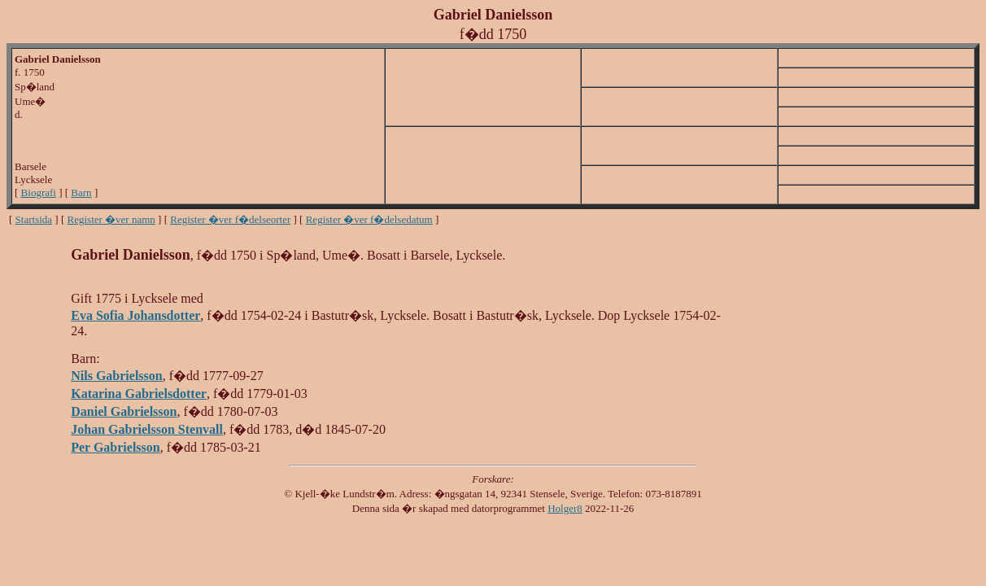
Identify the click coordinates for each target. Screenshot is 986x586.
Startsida (34, 219)
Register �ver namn (111, 219)
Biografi (38, 192)
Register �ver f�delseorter (230, 219)
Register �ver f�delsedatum (369, 219)
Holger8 (565, 508)
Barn (81, 192)
